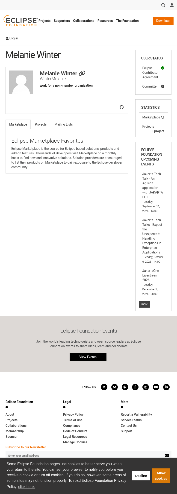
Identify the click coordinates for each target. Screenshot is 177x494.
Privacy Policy (73, 414)
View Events (88, 357)
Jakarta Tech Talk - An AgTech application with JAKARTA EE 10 (152, 192)
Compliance (71, 425)
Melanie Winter (63, 73)
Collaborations (83, 21)
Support (126, 431)
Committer (153, 86)
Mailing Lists (64, 124)
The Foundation (127, 21)
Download (163, 21)
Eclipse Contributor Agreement (153, 72)
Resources (105, 21)
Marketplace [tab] (18, 124)
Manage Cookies (75, 442)
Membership (15, 431)
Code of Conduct (75, 431)
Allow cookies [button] (161, 475)
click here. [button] (26, 487)
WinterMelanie (53, 78)
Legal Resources (75, 436)
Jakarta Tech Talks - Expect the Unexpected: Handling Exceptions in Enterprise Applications (152, 240)
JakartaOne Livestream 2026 (150, 282)
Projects (44, 21)
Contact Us (129, 425)
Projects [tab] (41, 124)
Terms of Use (73, 420)
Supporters (62, 21)
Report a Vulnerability (136, 414)
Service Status (131, 420)
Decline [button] (141, 476)
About (10, 414)
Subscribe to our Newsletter (26, 447)
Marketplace (153, 117)
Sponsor (12, 436)
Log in (12, 38)
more (145, 304)
